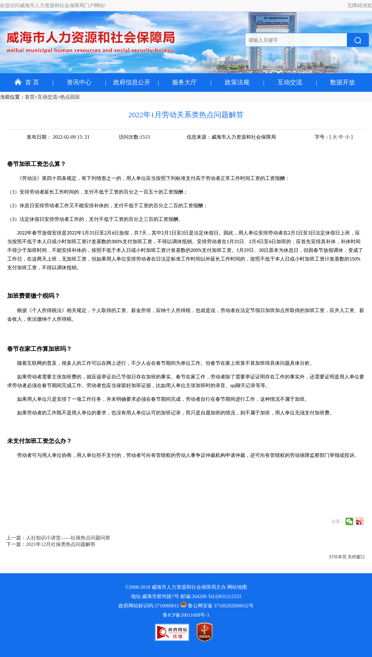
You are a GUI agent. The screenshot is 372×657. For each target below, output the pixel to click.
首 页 (26, 82)
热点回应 (70, 97)
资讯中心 (79, 82)
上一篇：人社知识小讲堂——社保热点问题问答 (58, 537)
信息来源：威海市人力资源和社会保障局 (231, 137)
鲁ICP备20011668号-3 (186, 615)
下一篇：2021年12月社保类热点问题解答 (50, 544)
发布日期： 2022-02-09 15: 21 (58, 137)
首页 (30, 97)
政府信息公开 (131, 82)
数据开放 (342, 82)
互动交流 (289, 82)
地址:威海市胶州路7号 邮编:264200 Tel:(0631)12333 (186, 596)
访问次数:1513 (134, 137)
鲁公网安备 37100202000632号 (217, 605)
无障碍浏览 (359, 5)
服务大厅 (184, 82)
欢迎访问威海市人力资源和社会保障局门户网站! (53, 5)
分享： (337, 521)
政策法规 (237, 82)
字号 (320, 137)
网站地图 (237, 587)
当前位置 (10, 97)
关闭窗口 (356, 557)
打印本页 (338, 557)
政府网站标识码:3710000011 (148, 605)
